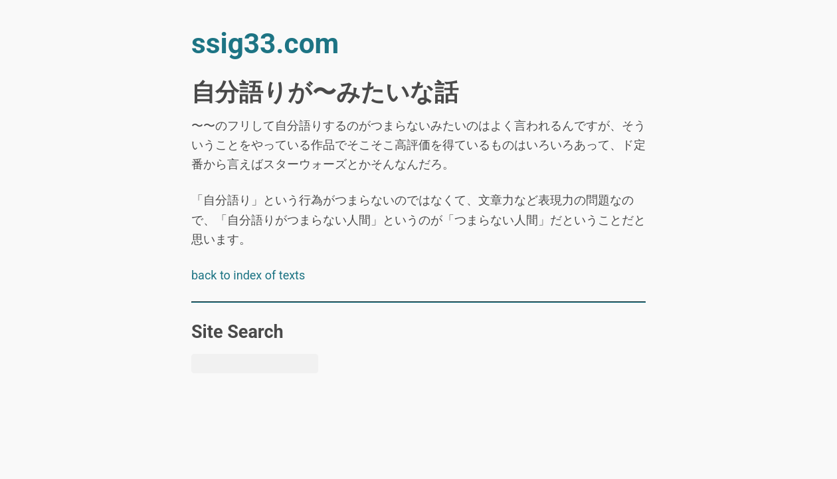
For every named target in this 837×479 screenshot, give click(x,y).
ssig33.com (265, 43)
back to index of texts (248, 275)
